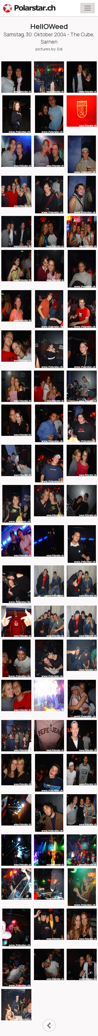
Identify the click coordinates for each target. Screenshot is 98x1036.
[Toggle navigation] (87, 8)
